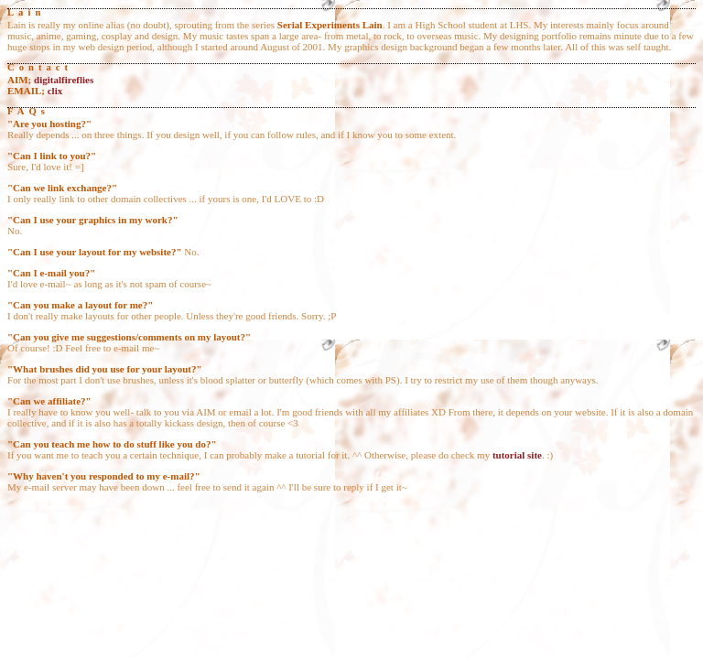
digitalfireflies (63, 79)
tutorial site (517, 454)
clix (55, 90)
